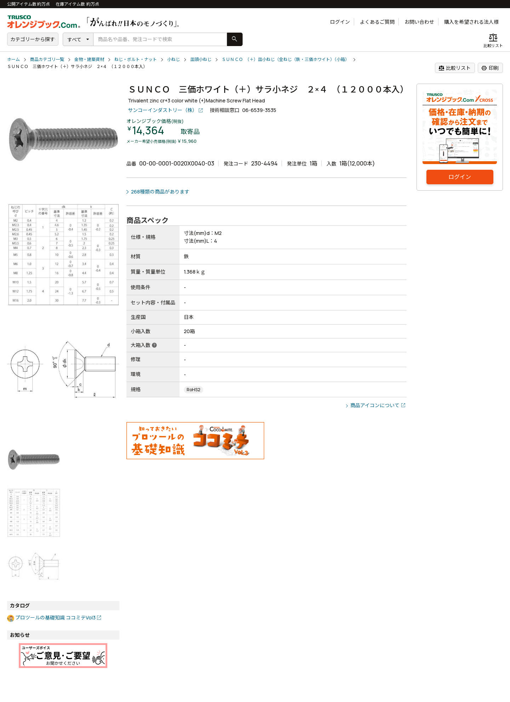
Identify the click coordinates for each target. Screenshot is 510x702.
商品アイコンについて (375, 405)
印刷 (490, 68)
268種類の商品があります (160, 191)
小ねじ (173, 59)
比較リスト (454, 68)
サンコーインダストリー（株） (162, 110)
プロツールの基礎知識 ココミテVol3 (55, 617)
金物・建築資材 (89, 59)
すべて (74, 39)
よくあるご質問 (377, 21)
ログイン (340, 21)
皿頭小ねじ (200, 59)
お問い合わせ (419, 21)
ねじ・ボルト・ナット (135, 59)
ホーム (13, 59)
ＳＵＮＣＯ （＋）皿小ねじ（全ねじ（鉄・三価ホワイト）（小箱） (285, 59)
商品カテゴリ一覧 (47, 59)
